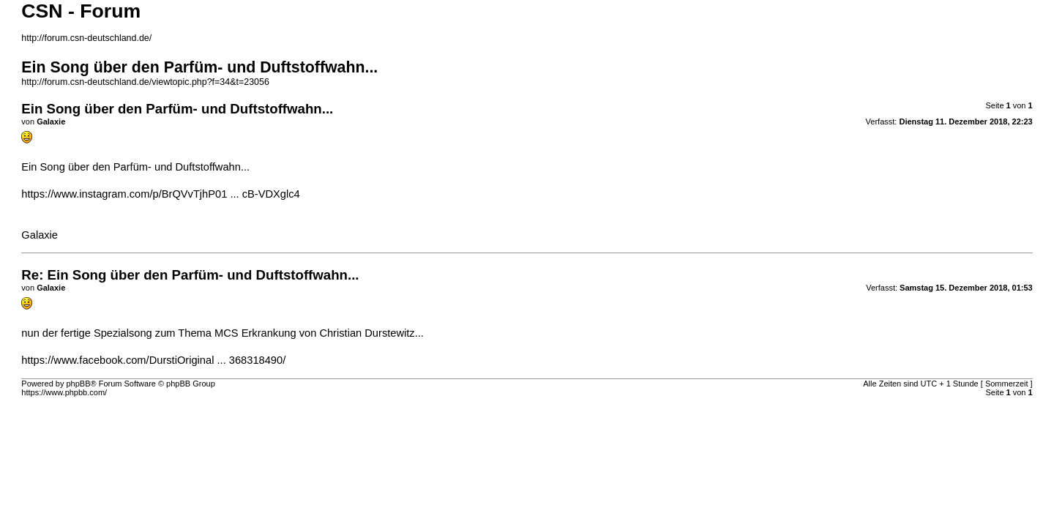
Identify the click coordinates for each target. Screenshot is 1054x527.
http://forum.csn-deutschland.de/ (86, 38)
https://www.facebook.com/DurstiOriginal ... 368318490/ (153, 360)
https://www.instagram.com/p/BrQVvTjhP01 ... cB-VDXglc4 (160, 194)
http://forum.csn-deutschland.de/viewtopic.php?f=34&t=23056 (145, 82)
